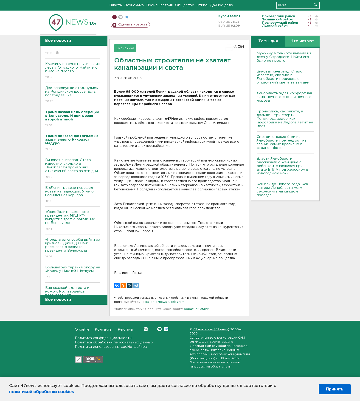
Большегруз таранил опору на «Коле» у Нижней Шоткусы (72, 272)
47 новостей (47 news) (211, 329)
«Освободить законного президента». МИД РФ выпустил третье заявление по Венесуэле (72, 220)
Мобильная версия (114, 17)
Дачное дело (221, 5)
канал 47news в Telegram (165, 302)
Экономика (134, 5)
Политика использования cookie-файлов (111, 346)
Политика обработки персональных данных (114, 342)
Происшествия (159, 5)
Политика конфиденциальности (103, 338)
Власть (115, 5)
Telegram (166, 329)
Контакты (103, 329)
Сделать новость (132, 24)
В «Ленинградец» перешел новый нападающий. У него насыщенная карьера (72, 194)
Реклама (125, 329)
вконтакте (120, 17)
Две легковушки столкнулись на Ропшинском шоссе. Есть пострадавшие (72, 94)
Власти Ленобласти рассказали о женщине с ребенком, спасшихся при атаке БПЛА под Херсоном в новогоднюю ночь (282, 166)
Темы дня (268, 41)
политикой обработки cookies (41, 392)
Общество (184, 5)
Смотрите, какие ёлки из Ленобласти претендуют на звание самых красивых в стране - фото (282, 142)
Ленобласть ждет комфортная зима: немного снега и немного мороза (284, 97)
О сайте (82, 329)
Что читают (302, 41)
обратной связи (196, 309)
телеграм (126, 17)
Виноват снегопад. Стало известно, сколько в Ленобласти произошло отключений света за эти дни (72, 169)
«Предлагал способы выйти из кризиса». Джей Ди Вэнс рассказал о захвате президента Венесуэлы (72, 248)
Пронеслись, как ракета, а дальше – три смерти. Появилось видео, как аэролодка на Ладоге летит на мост (285, 119)
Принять (334, 389)
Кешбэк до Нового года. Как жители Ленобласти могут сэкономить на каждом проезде (282, 190)
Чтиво (202, 5)
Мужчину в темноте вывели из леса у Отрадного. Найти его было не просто (72, 70)
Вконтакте (146, 329)
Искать (315, 4)
